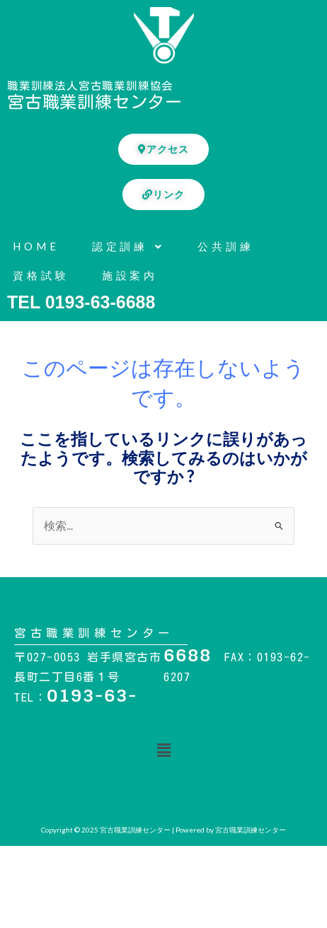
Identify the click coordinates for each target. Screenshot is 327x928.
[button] (163, 750)
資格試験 (41, 275)
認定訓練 (129, 246)
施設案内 (130, 275)
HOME (36, 246)
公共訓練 (225, 246)
